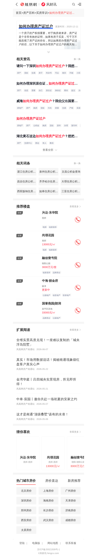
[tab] (26, 481)
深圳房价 (26, 500)
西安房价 (26, 520)
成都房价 (70, 520)
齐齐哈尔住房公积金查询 (53, 181)
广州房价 (70, 490)
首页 (19, 12)
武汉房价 (48, 520)
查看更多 (74, 206)
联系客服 (71, 543)
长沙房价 (48, 510)
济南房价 (70, 510)
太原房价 (26, 530)
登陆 (22, 543)
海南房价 (48, 500)
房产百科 (29, 12)
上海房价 (48, 490)
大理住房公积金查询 (73, 181)
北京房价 (26, 490)
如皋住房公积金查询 (51, 191)
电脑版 (36, 543)
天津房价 (70, 500)
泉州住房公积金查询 (51, 171)
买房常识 (42, 12)
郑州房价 (26, 510)
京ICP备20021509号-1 (48, 549)
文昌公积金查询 (70, 171)
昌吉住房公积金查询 (28, 181)
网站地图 (52, 543)
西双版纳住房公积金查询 (31, 191)
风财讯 (51, 4)
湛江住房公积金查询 (28, 171)
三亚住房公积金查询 (73, 191)
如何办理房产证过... (61, 12)
